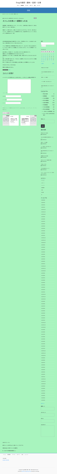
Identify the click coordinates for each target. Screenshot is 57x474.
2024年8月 (43, 247)
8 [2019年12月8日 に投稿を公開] (53, 54)
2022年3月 (43, 315)
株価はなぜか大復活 (44, 67)
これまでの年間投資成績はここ (10, 450)
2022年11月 (43, 296)
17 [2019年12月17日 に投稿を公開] (43, 58)
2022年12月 (43, 294)
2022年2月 (43, 317)
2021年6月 (43, 336)
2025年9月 (43, 216)
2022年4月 (43, 313)
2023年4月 (43, 284)
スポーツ (42, 182)
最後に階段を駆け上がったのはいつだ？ (47, 86)
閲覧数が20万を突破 (44, 155)
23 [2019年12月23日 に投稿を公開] (41, 59)
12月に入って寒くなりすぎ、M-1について (13, 120)
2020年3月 (43, 372)
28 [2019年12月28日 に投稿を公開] (51, 59)
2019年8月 (43, 388)
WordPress (23, 471)
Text (43, 119)
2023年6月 (43, 280)
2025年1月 (43, 235)
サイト (4, 103)
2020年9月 (43, 357)
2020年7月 (43, 362)
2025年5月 (43, 226)
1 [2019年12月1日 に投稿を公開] (53, 53)
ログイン (42, 403)
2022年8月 (43, 303)
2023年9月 (43, 273)
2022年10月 (43, 299)
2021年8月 (43, 331)
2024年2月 (43, 261)
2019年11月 (43, 381)
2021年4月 (43, 341)
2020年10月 (43, 355)
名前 (4, 96)
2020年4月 (43, 369)
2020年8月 (43, 360)
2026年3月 (43, 202)
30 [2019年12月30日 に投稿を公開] (41, 61)
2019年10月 (43, 383)
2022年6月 (43, 308)
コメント (5, 93)
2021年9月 (43, 329)
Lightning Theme (28, 471)
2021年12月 (43, 322)
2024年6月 (43, 251)
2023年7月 (43, 277)
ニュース (42, 185)
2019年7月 (43, 390)
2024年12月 (43, 237)
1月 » (53, 63)
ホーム (4, 454)
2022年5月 (43, 310)
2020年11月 (43, 353)
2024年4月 (43, 256)
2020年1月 (43, 376)
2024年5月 (43, 254)
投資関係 (42, 187)
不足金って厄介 (43, 164)
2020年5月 (43, 367)
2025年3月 (43, 230)
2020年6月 (43, 364)
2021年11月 (43, 324)
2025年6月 (43, 223)
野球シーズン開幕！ (44, 77)
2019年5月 (43, 395)
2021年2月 (43, 346)
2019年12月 (43, 379)
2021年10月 (43, 327)
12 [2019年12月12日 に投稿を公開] (47, 56)
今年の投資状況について (45, 168)
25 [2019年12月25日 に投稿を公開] (45, 59)
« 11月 (42, 63)
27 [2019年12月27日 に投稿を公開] (49, 59)
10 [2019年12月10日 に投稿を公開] (43, 56)
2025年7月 (43, 221)
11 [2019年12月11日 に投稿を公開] (45, 56)
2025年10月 (43, 214)
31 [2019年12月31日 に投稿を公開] (43, 61)
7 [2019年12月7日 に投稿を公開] (51, 54)
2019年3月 (43, 400)
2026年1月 (43, 207)
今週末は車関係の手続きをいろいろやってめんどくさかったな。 (25, 120)
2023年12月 (43, 266)
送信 (43, 126)
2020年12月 (43, 350)
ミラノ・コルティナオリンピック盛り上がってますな (47, 173)
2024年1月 (43, 263)
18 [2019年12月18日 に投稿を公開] (45, 58)
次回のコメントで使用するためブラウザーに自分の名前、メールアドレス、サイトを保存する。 (19, 108)
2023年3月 (43, 287)
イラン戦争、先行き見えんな (46, 81)
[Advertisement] (11, 37)
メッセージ (43, 424)
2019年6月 (43, 393)
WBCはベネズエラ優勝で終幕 (46, 160)
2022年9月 (43, 301)
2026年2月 (43, 204)
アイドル (42, 180)
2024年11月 (43, 240)
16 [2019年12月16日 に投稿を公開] (41, 58)
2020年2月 (43, 374)
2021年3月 (43, 343)
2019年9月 (43, 386)
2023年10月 (43, 270)
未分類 (42, 192)
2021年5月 (43, 339)
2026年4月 (43, 200)
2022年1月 (43, 320)
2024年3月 (43, 259)
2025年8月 (43, 219)
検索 (42, 41)
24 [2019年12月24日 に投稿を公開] (43, 59)
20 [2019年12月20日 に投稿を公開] (49, 58)
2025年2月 (43, 233)
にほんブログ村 (6, 460)
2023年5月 (43, 282)
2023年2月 (43, 289)
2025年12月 (43, 209)
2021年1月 (43, 348)
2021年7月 (43, 334)
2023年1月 (43, 292)
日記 (35, 18)
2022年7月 (43, 306)
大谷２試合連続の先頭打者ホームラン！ (47, 72)
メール (4, 99)
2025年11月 (43, 211)
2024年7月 (43, 249)
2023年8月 (43, 275)
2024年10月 (43, 242)
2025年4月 (43, 228)
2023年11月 (43, 268)
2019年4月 (43, 397)
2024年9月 (43, 244)
